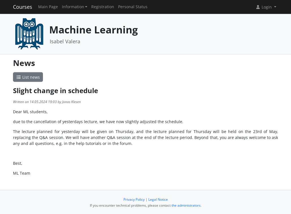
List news (28, 77)
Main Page (48, 7)
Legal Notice (158, 199)
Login (264, 7)
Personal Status (132, 7)
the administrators (186, 205)
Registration (102, 7)
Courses (22, 6)
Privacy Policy (134, 199)
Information (73, 7)
